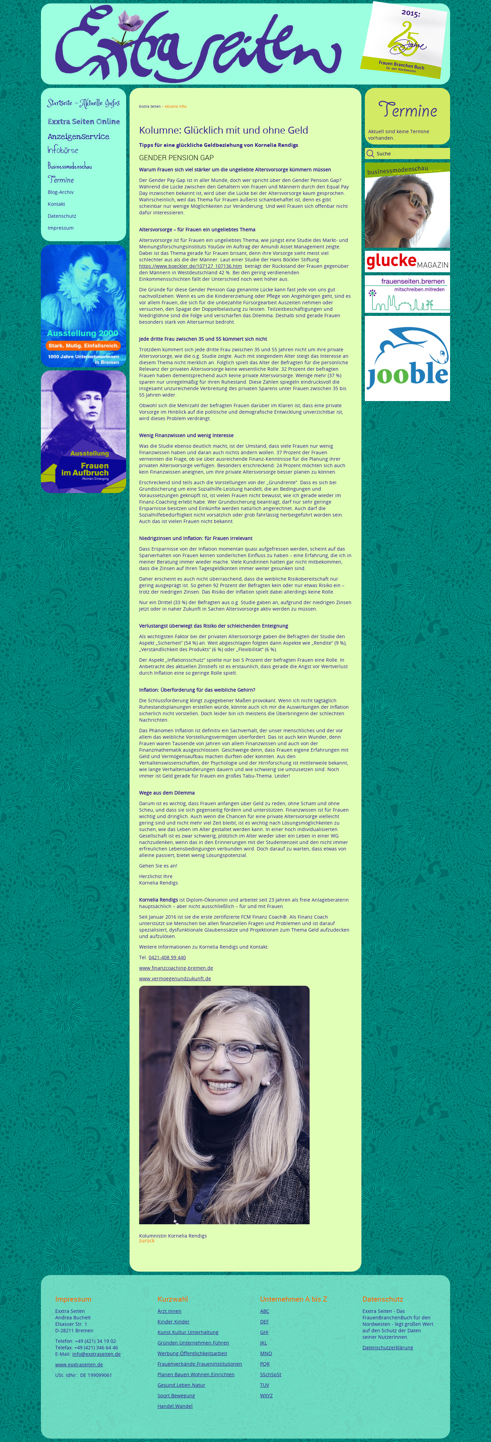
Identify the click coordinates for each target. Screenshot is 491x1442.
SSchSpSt (270, 1374)
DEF (264, 1321)
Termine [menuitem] (61, 180)
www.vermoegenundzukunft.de (175, 978)
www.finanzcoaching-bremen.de (176, 968)
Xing (174, 100)
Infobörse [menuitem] (63, 151)
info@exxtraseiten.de (96, 1354)
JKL (263, 1342)
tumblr (191, 100)
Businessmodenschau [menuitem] (70, 166)
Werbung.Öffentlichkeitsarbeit (192, 1353)
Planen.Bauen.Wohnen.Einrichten (196, 1374)
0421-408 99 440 (167, 957)
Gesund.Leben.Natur (181, 1385)
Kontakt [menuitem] (56, 204)
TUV (264, 1385)
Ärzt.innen (169, 1311)
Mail (182, 100)
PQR (265, 1364)
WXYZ (266, 1395)
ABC (264, 1311)
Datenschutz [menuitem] (62, 216)
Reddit (199, 100)
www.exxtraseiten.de (79, 1364)
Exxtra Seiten (150, 106)
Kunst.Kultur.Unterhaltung (188, 1332)
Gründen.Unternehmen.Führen (193, 1342)
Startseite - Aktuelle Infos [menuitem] (84, 103)
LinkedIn (166, 100)
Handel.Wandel (175, 1406)
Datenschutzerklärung (387, 1347)
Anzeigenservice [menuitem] (78, 137)
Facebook (142, 100)
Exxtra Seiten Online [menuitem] (84, 122)
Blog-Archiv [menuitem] (61, 192)
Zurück (146, 1240)
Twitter (150, 100)
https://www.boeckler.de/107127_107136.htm (190, 266)
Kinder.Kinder (174, 1321)
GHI (264, 1332)
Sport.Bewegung (176, 1395)
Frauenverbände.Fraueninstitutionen (200, 1364)
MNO (266, 1353)
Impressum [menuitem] (61, 228)
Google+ (158, 100)
